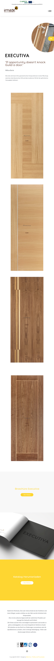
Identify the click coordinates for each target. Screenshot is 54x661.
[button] (27, 140)
